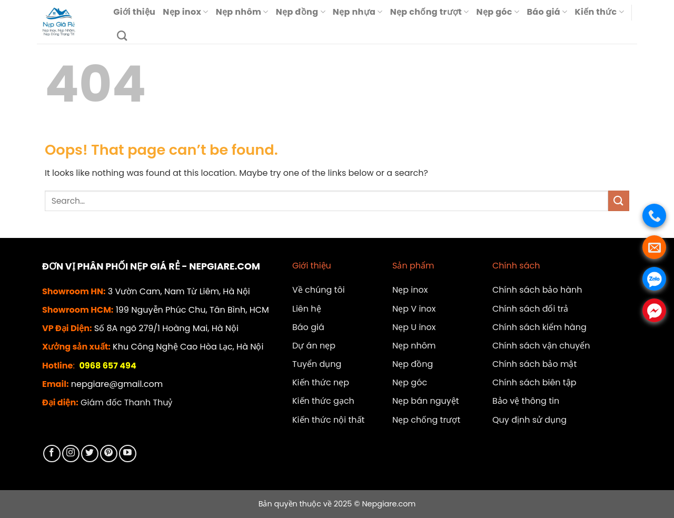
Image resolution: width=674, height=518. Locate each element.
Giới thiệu (134, 12)
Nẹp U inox (414, 327)
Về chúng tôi (318, 290)
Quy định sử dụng (529, 420)
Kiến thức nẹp (320, 382)
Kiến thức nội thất (328, 420)
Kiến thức (599, 12)
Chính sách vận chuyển (541, 346)
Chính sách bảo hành (537, 290)
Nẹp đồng (300, 12)
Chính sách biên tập (534, 382)
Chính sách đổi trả (530, 309)
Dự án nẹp (313, 346)
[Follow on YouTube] (127, 453)
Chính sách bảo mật (534, 364)
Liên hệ (306, 309)
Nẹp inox (185, 12)
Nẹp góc (498, 12)
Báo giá (547, 12)
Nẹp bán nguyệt (425, 401)
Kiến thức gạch (323, 401)
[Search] (122, 35)
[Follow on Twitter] (89, 453)
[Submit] (618, 201)
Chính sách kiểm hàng (539, 327)
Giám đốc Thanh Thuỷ (126, 402)
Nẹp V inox (414, 309)
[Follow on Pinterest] (108, 453)
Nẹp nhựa (358, 12)
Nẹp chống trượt (429, 12)
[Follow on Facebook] (52, 453)
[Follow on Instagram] (71, 453)
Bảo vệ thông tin (525, 401)
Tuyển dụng (316, 364)
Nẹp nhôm (242, 12)
